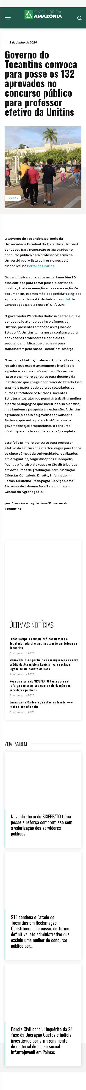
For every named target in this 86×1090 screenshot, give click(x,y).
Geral (13, 198)
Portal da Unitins (40, 265)
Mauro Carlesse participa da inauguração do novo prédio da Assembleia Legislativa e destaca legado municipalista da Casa (43, 664)
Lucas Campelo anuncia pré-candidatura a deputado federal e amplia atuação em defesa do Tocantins (43, 643)
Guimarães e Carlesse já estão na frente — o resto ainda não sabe (41, 704)
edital (65, 299)
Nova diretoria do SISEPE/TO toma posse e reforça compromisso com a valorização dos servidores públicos (40, 685)
